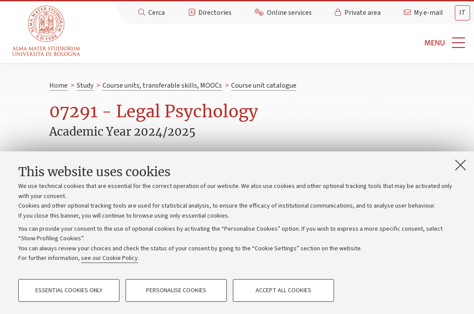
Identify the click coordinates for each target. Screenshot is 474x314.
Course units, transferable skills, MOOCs (162, 85)
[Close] (460, 165)
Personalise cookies (176, 290)
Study (85, 85)
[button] (278, 43)
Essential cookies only (68, 290)
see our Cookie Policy (109, 258)
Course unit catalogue (264, 85)
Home (58, 85)
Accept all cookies (283, 290)
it (462, 12)
